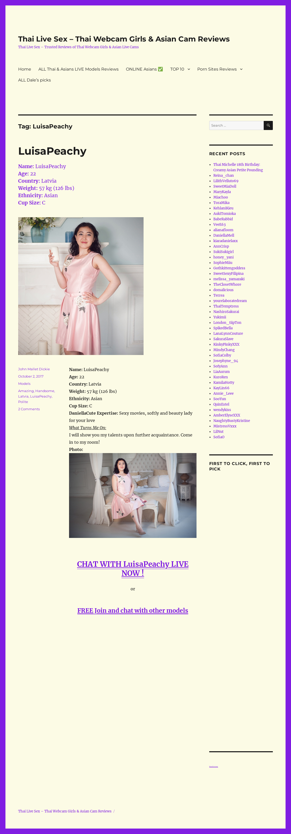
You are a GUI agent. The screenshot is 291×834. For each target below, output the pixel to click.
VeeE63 (219, 224)
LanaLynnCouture (228, 333)
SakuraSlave (223, 339)
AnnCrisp (221, 246)
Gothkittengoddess (229, 268)
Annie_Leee (223, 393)
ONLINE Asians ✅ (144, 69)
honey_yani (223, 257)
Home (24, 69)
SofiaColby (222, 355)
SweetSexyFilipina (228, 273)
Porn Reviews (213, 766)
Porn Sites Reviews (217, 69)
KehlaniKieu (223, 208)
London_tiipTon (227, 322)
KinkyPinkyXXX (226, 344)
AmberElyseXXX (226, 415)
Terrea (218, 295)
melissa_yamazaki (229, 279)
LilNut (218, 431)
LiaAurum (221, 372)
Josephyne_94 (225, 361)
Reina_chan (223, 175)
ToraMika (221, 203)
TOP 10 (177, 69)
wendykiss (222, 410)
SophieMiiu (222, 263)
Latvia (23, 396)
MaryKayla (222, 192)
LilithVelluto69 (226, 181)
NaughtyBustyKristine (231, 421)
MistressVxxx (224, 426)
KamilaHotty (223, 382)
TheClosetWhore (227, 284)
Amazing (26, 391)
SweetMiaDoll (224, 186)
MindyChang (224, 350)
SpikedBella (223, 328)
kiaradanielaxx (225, 241)
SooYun (219, 399)
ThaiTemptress (226, 306)
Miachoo (220, 197)
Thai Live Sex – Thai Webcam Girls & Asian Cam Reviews (124, 39)
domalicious (223, 290)
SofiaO (218, 437)
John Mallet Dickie (34, 369)
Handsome (44, 391)
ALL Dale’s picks (34, 80)
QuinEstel (221, 404)
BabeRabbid (223, 219)
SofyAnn (220, 366)
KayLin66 (221, 388)
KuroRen (220, 377)
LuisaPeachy (52, 151)
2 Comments (29, 409)
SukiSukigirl (223, 252)
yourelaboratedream (230, 301)
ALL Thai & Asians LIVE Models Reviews (78, 69)
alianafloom (223, 230)
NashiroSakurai (226, 312)
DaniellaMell (223, 235)
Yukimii (219, 317)
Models (24, 383)
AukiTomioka (224, 213)
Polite (23, 402)
